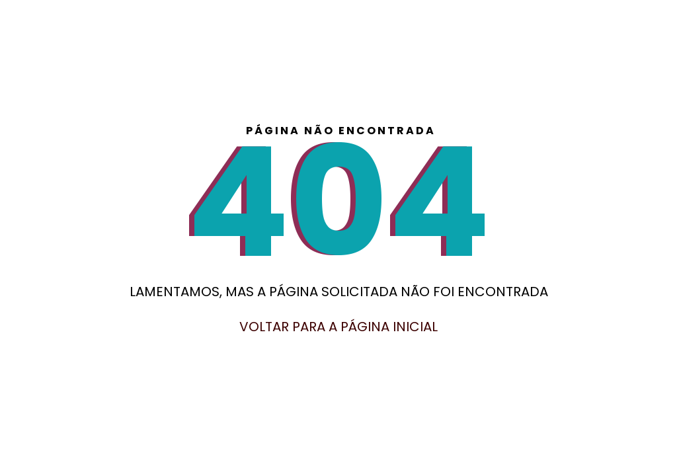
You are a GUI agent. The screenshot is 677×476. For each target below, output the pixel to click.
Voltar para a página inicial (338, 326)
